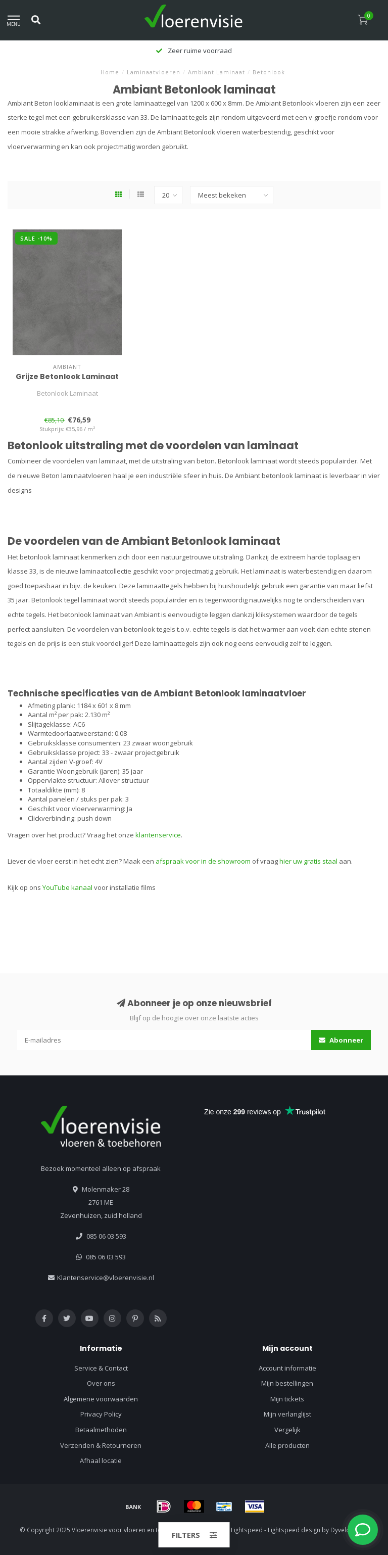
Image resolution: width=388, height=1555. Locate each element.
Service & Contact (101, 1368)
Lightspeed (247, 1530)
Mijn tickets (287, 1398)
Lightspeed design (294, 1530)
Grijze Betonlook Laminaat (67, 376)
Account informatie (287, 1368)
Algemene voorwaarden (101, 1398)
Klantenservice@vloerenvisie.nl (105, 1277)
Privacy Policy (101, 1414)
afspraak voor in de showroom (203, 861)
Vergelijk (287, 1429)
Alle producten (287, 1445)
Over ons (101, 1383)
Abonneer (341, 1040)
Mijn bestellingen (287, 1383)
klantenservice (158, 834)
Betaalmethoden (101, 1429)
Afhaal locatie (101, 1460)
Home (110, 72)
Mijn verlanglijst (287, 1414)
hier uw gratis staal (308, 861)
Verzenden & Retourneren (100, 1445)
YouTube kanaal (67, 887)
